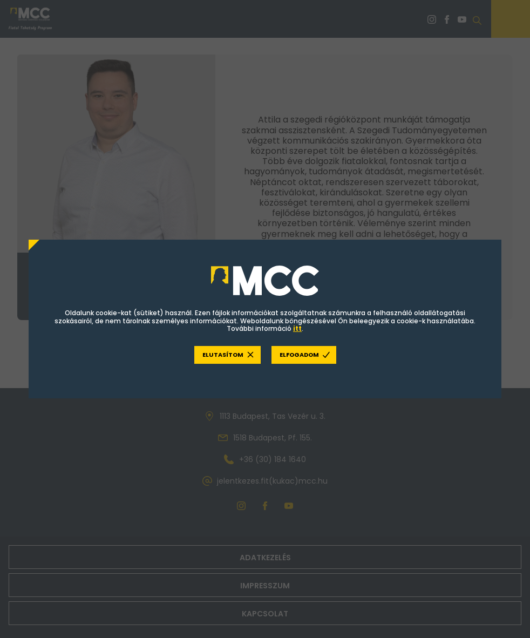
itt (297, 328)
